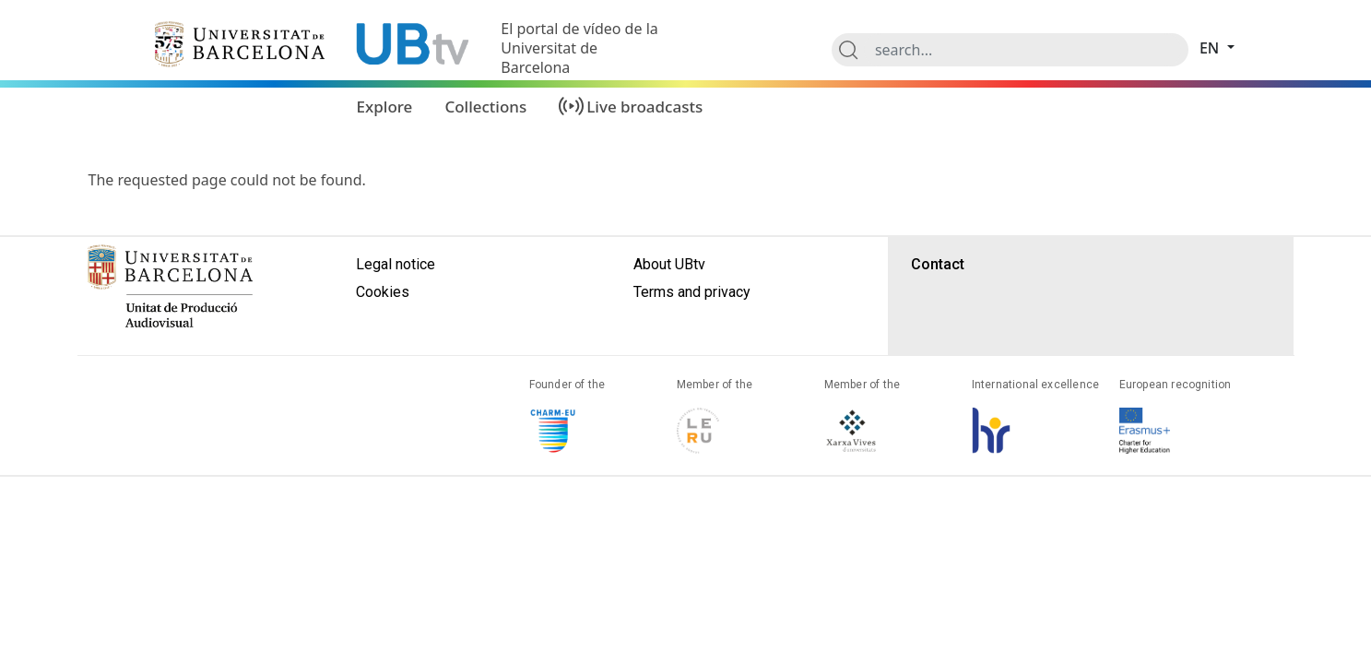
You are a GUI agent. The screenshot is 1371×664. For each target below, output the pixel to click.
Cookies (382, 292)
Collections (485, 106)
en (1211, 48)
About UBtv (669, 264)
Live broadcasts (644, 106)
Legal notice (395, 264)
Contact (937, 264)
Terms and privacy (692, 292)
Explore (385, 106)
